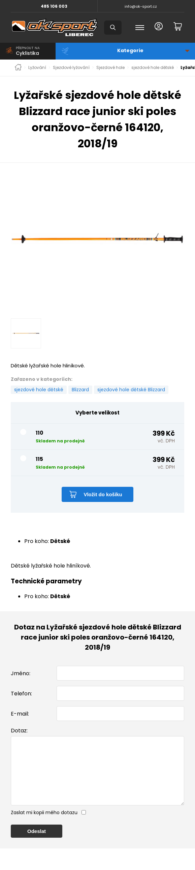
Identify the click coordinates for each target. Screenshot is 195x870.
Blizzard (80, 389)
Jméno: (20, 673)
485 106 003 (54, 6)
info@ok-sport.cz (141, 6)
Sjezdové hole (110, 67)
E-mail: (20, 714)
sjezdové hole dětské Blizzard (131, 389)
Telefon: (21, 693)
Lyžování (37, 67)
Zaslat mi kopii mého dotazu (44, 826)
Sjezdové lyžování (71, 67)
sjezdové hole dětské (152, 67)
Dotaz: (19, 730)
